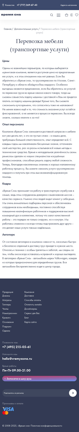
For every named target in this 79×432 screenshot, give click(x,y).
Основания (8, 322)
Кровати (6, 317)
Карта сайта (30, 322)
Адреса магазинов (68, 5)
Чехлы (5, 308)
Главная (8, 28)
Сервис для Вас (32, 313)
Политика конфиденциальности (46, 425)
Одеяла (6, 330)
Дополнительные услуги (26, 28)
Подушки (6, 326)
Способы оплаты (32, 300)
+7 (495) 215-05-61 (16, 347)
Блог (26, 317)
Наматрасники (9, 313)
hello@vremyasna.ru (17, 358)
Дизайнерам (30, 308)
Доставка (29, 295)
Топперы (6, 304)
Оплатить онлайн (33, 304)
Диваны (6, 295)
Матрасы (7, 300)
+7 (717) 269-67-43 (27, 5)
